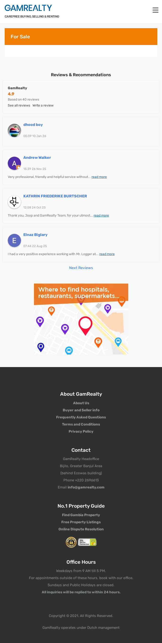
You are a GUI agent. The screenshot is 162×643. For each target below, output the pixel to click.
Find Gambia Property (81, 515)
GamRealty (17, 88)
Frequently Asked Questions (81, 417)
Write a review (43, 105)
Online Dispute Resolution (81, 529)
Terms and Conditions (81, 424)
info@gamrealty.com (86, 487)
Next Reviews (81, 268)
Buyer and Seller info (81, 410)
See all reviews (19, 105)
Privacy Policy (81, 431)
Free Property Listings (81, 522)
